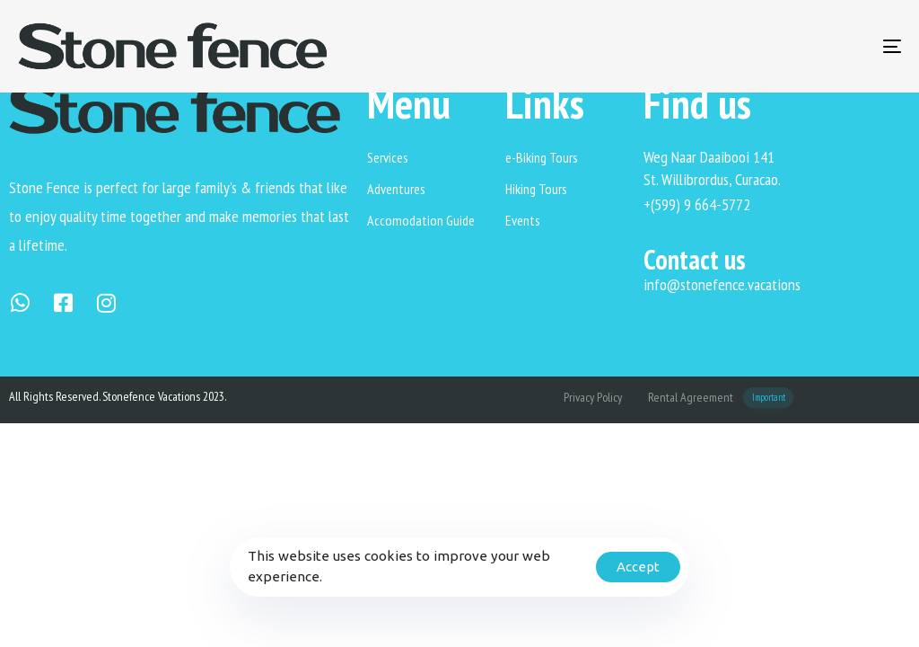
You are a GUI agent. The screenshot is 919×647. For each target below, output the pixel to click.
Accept (638, 566)
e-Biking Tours (541, 157)
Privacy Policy (593, 397)
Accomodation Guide (421, 220)
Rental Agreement (720, 397)
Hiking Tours (536, 189)
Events (522, 220)
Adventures (396, 189)
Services (387, 157)
